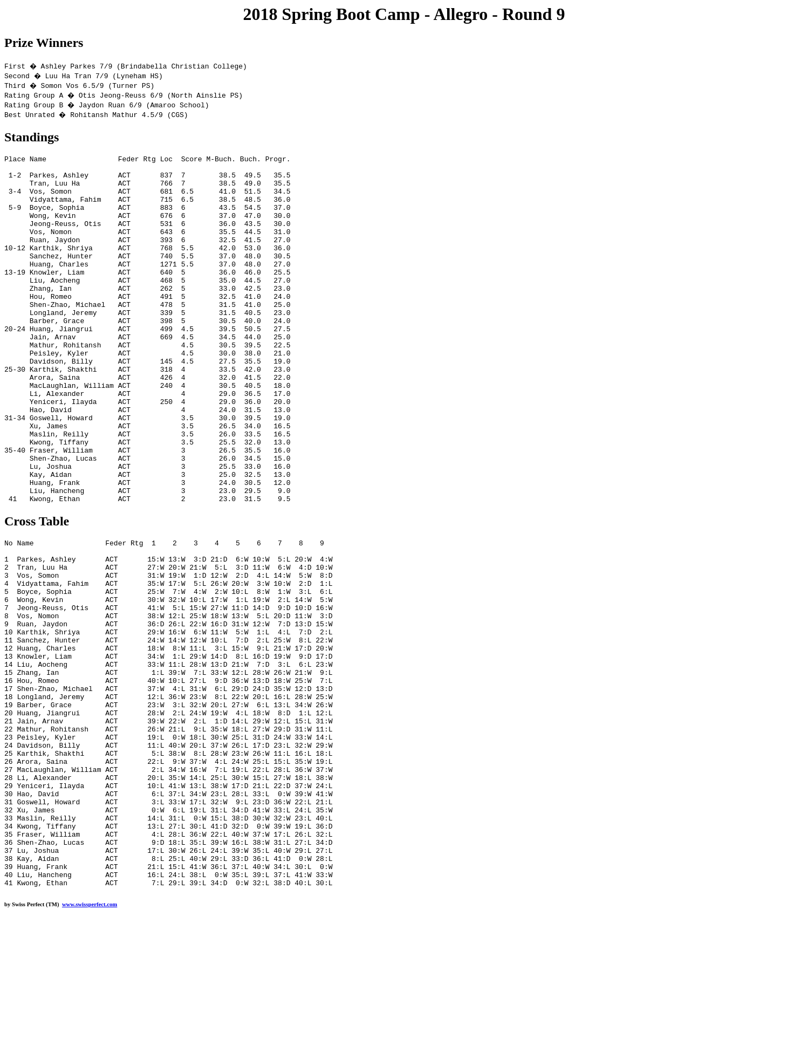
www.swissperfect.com (89, 1043)
